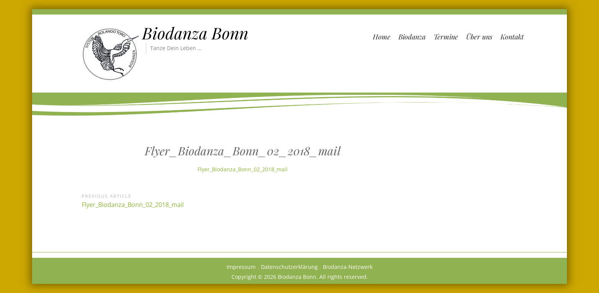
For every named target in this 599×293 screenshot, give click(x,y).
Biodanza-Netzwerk (347, 266)
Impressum (241, 266)
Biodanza (412, 36)
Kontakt (512, 36)
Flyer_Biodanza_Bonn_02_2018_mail (243, 169)
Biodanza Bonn (195, 33)
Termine (446, 36)
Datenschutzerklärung (289, 266)
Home (381, 36)
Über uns (479, 36)
